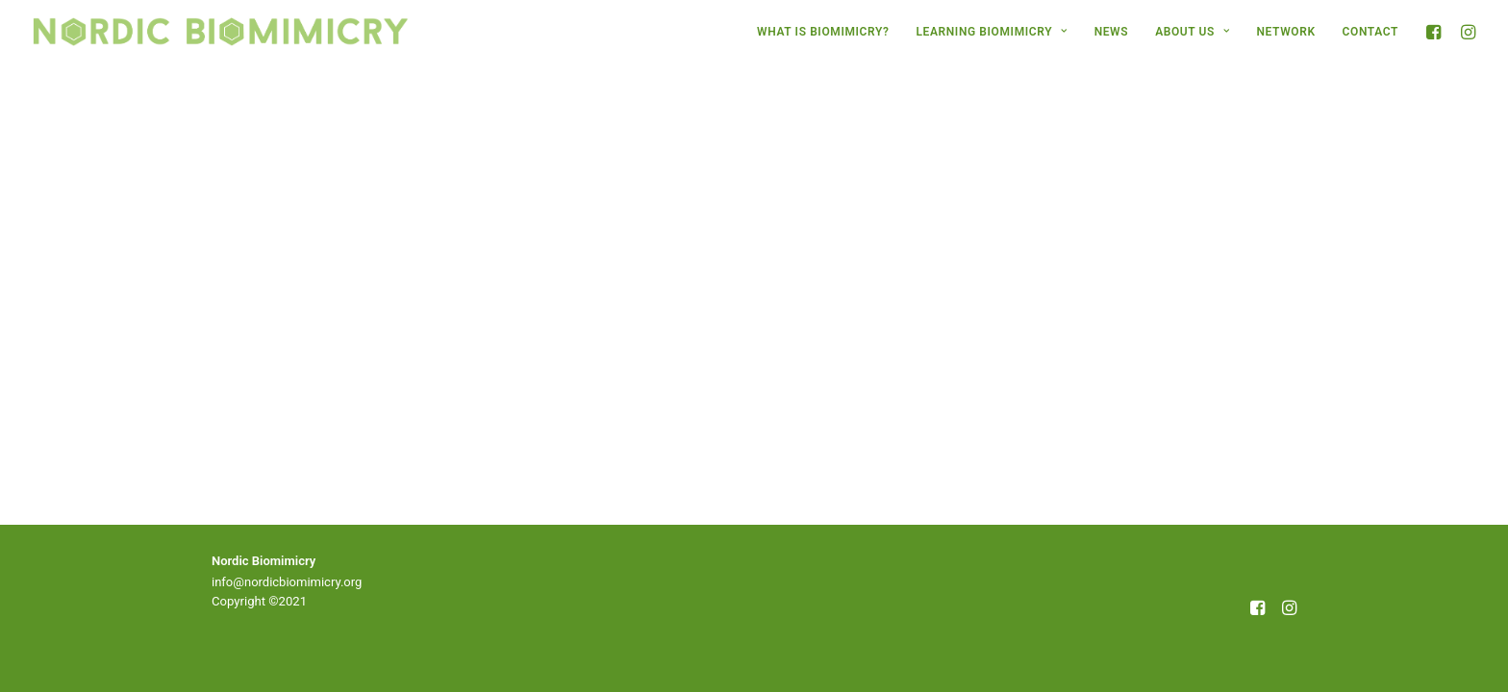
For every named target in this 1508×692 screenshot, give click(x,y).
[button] (1436, 31)
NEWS (1111, 31)
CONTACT (1370, 31)
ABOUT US (1192, 31)
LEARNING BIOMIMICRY (991, 31)
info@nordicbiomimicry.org (287, 582)
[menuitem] (822, 31)
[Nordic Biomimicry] (221, 31)
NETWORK (1286, 31)
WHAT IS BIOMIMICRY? (823, 31)
